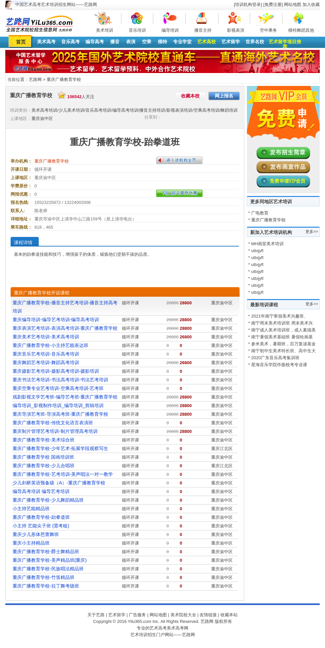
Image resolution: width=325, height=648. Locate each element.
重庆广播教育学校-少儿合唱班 (43, 465)
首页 (21, 42)
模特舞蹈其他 (301, 30)
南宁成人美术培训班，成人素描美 (283, 329)
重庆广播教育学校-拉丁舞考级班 (46, 586)
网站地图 (292, 4)
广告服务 (137, 614)
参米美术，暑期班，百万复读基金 (283, 343)
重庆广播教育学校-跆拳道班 (41, 517)
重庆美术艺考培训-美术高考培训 (46, 336)
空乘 (146, 41)
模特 (162, 41)
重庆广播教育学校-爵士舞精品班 (46, 551)
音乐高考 (70, 41)
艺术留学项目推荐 (285, 44)
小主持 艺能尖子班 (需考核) (41, 525)
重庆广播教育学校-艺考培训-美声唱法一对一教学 (63, 474)
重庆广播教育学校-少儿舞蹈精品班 (48, 500)
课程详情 (23, 242)
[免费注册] (273, 4)
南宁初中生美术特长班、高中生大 (283, 350)
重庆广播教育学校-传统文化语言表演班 (53, 422)
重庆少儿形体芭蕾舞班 (36, 534)
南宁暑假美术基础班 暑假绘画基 (282, 336)
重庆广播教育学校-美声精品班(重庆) (50, 560)
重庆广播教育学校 (64, 79)
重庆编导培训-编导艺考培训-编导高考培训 (56, 319)
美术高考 (46, 41)
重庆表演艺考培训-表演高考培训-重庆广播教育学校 (65, 328)
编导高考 (94, 41)
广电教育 (259, 212)
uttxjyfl (257, 250)
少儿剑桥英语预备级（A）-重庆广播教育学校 (59, 482)
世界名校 (255, 41)
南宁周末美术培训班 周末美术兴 (282, 323)
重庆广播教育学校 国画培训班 (43, 457)
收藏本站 (229, 614)
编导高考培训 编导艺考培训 (41, 491)
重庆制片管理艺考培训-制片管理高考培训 (55, 431)
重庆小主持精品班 (31, 543)
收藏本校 (190, 95)
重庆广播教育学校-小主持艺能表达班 (50, 345)
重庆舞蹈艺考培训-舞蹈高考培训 (46, 362)
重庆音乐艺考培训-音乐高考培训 (46, 354)
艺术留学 (230, 41)
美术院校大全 (183, 614)
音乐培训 (137, 30)
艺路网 (35, 79)
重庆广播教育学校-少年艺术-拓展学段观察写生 (60, 448)
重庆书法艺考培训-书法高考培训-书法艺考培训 (60, 379)
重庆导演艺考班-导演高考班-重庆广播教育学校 (60, 414)
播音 (114, 41)
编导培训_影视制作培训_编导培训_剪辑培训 (58, 405)
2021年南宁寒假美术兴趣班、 (279, 316)
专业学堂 (182, 41)
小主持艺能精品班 (31, 508)
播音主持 (202, 30)
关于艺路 (96, 614)
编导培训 (170, 30)
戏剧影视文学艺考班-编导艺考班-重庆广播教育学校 (65, 397)
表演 (130, 41)
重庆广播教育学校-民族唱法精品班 (48, 568)
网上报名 (224, 95)
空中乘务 (268, 30)
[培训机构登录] (248, 4)
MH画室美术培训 (267, 243)
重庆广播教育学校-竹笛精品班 (43, 577)
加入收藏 (311, 4)
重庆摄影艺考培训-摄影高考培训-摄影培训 (56, 371)
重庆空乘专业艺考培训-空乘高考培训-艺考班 (58, 388)
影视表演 (235, 30)
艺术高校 (206, 41)
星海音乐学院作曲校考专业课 (279, 364)
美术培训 (104, 30)
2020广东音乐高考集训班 (275, 357)
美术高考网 (177, 628)
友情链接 (208, 614)
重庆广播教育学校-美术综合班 (43, 439)
